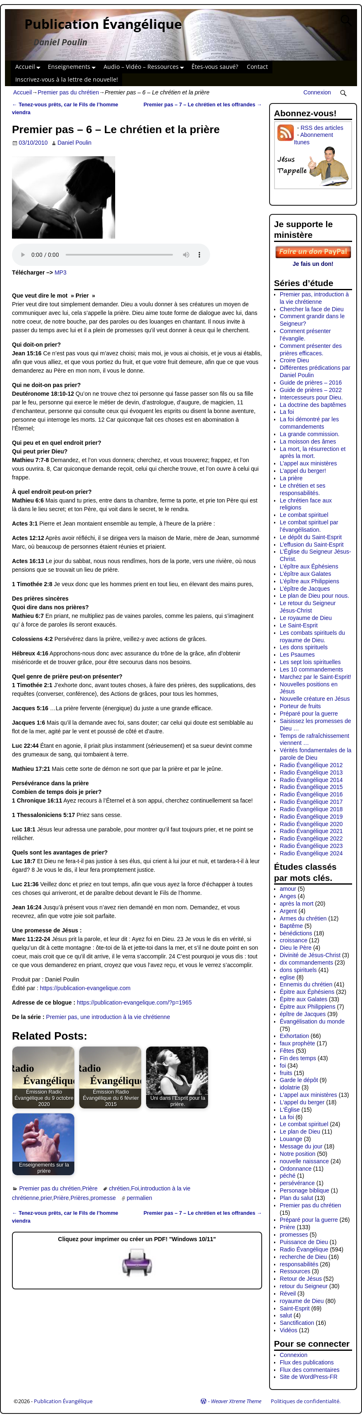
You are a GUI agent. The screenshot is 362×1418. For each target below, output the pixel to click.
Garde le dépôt (299, 1080)
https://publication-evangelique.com (85, 988)
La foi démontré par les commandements (309, 423)
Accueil (29, 67)
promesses (294, 1234)
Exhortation (294, 1036)
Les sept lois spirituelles (310, 662)
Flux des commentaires (310, 1369)
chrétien (119, 1188)
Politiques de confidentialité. (306, 1401)
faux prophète (297, 1043)
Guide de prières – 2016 (311, 382)
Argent (288, 911)
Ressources (295, 1271)
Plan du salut (296, 1198)
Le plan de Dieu (300, 1131)
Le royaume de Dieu (306, 618)
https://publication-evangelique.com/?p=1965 (134, 1002)
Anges (288, 896)
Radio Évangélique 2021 (311, 831)
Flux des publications (307, 1362)
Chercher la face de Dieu (312, 309)
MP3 (60, 272)
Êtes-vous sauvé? (215, 66)
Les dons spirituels (304, 647)
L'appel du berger (302, 1102)
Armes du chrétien (303, 918)
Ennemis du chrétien (306, 984)
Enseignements (73, 67)
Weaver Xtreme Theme (236, 1401)
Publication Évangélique (103, 24)
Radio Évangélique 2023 (311, 846)
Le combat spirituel (304, 515)
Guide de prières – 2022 (311, 390)
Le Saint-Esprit (299, 625)
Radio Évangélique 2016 (311, 794)
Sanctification (297, 1322)
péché (288, 1175)
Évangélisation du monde (312, 1021)
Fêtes (287, 1050)
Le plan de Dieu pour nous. (314, 595)
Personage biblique (304, 1190)
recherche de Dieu (303, 1257)
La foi (287, 411)
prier (46, 1198)
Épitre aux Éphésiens (307, 991)
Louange (291, 1139)
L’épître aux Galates (305, 573)
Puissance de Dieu (304, 1242)
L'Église (290, 1109)
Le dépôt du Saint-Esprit (311, 537)
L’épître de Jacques (305, 588)
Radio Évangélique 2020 (311, 824)
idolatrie (290, 1087)
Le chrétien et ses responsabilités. (303, 489)
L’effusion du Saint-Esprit (312, 544)
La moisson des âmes (308, 441)
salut (286, 1315)
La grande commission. (310, 434)
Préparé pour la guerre (309, 713)
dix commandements (306, 962)
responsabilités (299, 1264)
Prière (89, 1188)
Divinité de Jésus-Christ (310, 955)
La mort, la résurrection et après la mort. (313, 453)
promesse (103, 1198)
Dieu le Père (296, 947)
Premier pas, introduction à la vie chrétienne (314, 298)
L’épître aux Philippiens (309, 581)
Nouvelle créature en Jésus (315, 698)
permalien (139, 1198)
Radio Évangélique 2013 (311, 772)
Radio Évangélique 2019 (311, 816)
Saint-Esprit (295, 1308)
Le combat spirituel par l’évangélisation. (309, 526)
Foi (135, 1188)
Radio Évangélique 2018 (311, 809)
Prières (80, 1198)
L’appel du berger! (303, 470)
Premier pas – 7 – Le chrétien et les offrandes (203, 105)
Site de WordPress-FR (309, 1376)
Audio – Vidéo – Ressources (145, 67)
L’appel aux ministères (308, 463)
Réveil (288, 1293)
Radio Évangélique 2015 (311, 787)
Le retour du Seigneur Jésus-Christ (308, 607)
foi (283, 1065)
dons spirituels (298, 970)
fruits (286, 1073)
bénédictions (296, 933)
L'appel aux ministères (308, 1095)
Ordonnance (296, 1168)
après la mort (297, 903)
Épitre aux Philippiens (308, 1006)
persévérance (297, 1183)
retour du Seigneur (304, 1286)
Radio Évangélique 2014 (311, 780)
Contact (257, 66)
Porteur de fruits (300, 706)
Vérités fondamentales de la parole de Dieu (316, 754)
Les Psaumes (297, 654)
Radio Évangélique (304, 1249)
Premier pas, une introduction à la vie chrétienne (108, 1017)
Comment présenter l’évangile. (305, 335)
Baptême (291, 926)
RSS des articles (321, 127)
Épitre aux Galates (303, 999)
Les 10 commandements (311, 669)
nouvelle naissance (304, 1161)
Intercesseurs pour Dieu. (311, 397)
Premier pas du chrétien (68, 92)
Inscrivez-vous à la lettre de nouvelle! (66, 79)
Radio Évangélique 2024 (311, 853)
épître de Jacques (303, 1014)
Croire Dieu (294, 360)
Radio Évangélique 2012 (311, 765)
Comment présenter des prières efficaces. (311, 350)
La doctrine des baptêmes (313, 404)
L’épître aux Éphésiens (309, 566)
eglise (287, 977)
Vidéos (289, 1330)
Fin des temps (298, 1058)
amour (288, 888)
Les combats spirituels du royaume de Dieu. (312, 636)
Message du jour (301, 1146)
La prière (291, 478)
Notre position (297, 1153)
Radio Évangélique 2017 (311, 801)
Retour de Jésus (301, 1278)
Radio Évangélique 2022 (311, 838)
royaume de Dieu (302, 1301)
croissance (294, 940)
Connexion (317, 92)
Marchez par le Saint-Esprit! (315, 677)
